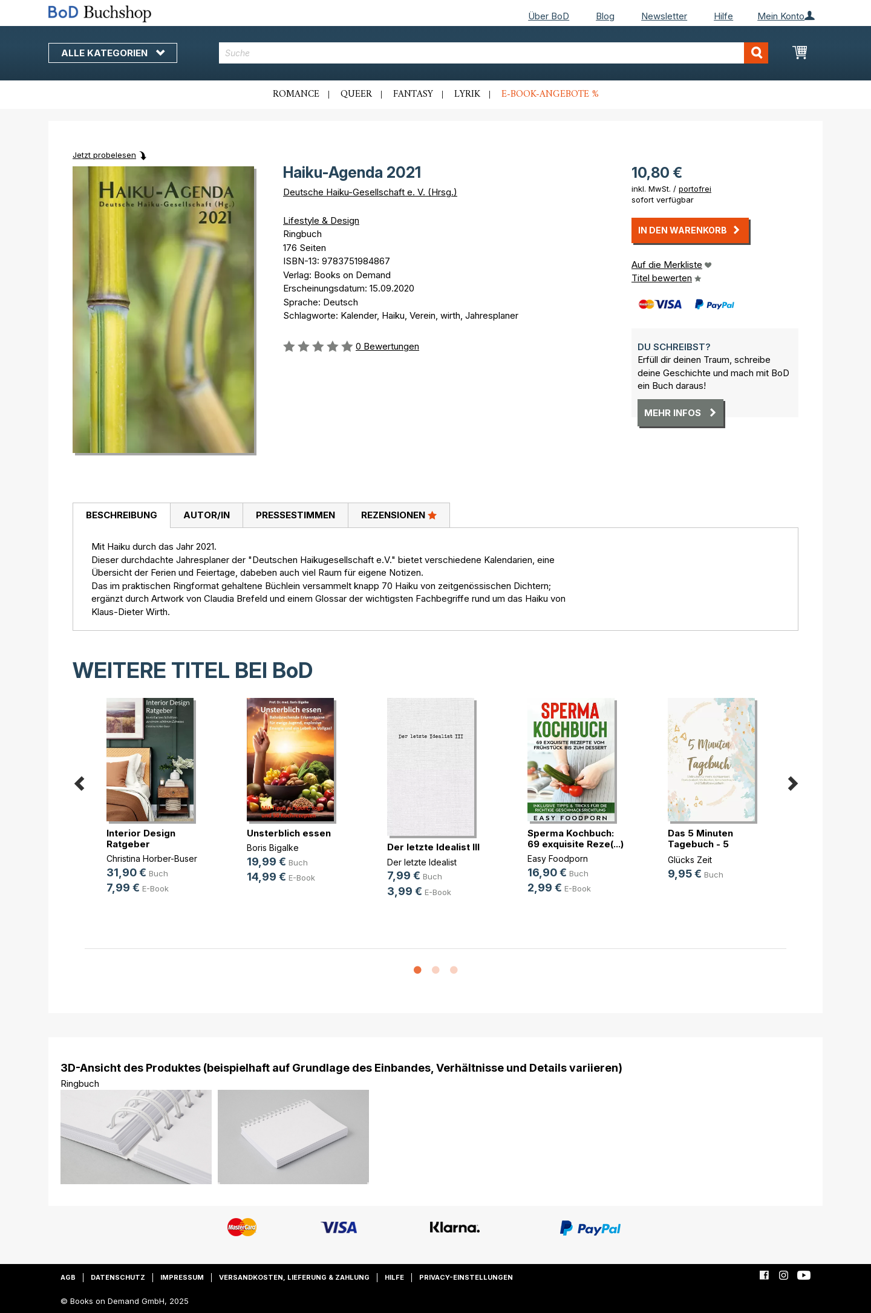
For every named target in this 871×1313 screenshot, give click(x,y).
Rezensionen (399, 514)
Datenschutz (118, 1277)
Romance (296, 94)
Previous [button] (79, 781)
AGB (68, 1277)
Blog (605, 16)
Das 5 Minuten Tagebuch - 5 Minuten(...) (700, 844)
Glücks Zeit (690, 860)
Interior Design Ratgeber (140, 838)
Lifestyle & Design (321, 220)
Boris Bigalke (273, 847)
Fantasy (413, 94)
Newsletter (664, 16)
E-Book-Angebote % (550, 94)
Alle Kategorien (113, 53)
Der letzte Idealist (422, 862)
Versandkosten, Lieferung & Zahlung (294, 1277)
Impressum (182, 1277)
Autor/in (206, 515)
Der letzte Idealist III (433, 847)
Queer (356, 94)
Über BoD (548, 16)
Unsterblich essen (289, 833)
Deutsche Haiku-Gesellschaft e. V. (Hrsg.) (370, 192)
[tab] (121, 516)
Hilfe (723, 16)
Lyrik (467, 94)
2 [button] (435, 971)
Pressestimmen (295, 515)
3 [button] (454, 971)
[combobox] (494, 53)
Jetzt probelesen (104, 155)
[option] (155, 806)
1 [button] (417, 971)
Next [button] (792, 781)
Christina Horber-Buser (151, 858)
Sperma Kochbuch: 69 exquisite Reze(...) (575, 838)
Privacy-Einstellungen (466, 1277)
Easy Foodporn (557, 858)
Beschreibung (121, 515)
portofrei (695, 189)
